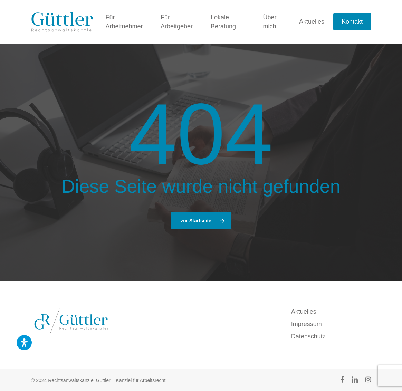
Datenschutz (308, 336)
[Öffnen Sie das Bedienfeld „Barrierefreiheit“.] (24, 342)
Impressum (306, 324)
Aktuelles (303, 311)
